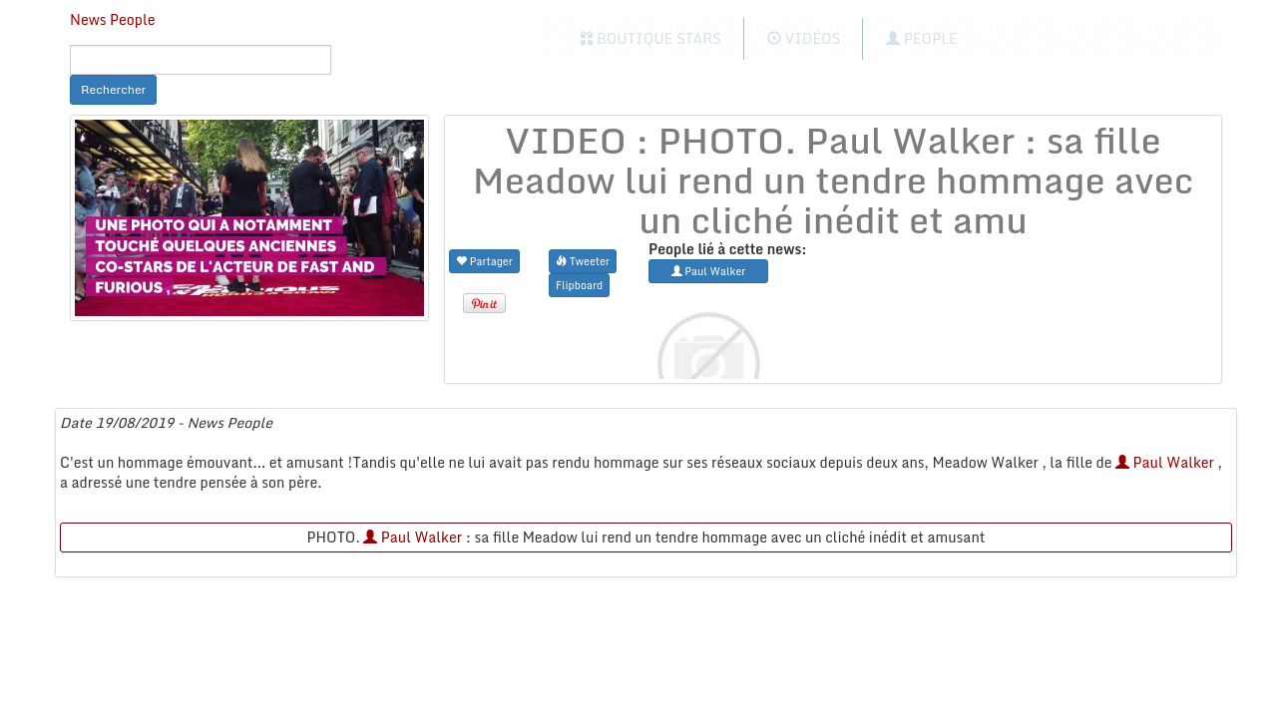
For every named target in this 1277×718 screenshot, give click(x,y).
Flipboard (579, 284)
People (921, 38)
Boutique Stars (651, 38)
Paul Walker (1164, 462)
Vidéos (803, 38)
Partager (484, 260)
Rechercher (113, 89)
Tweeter (583, 260)
